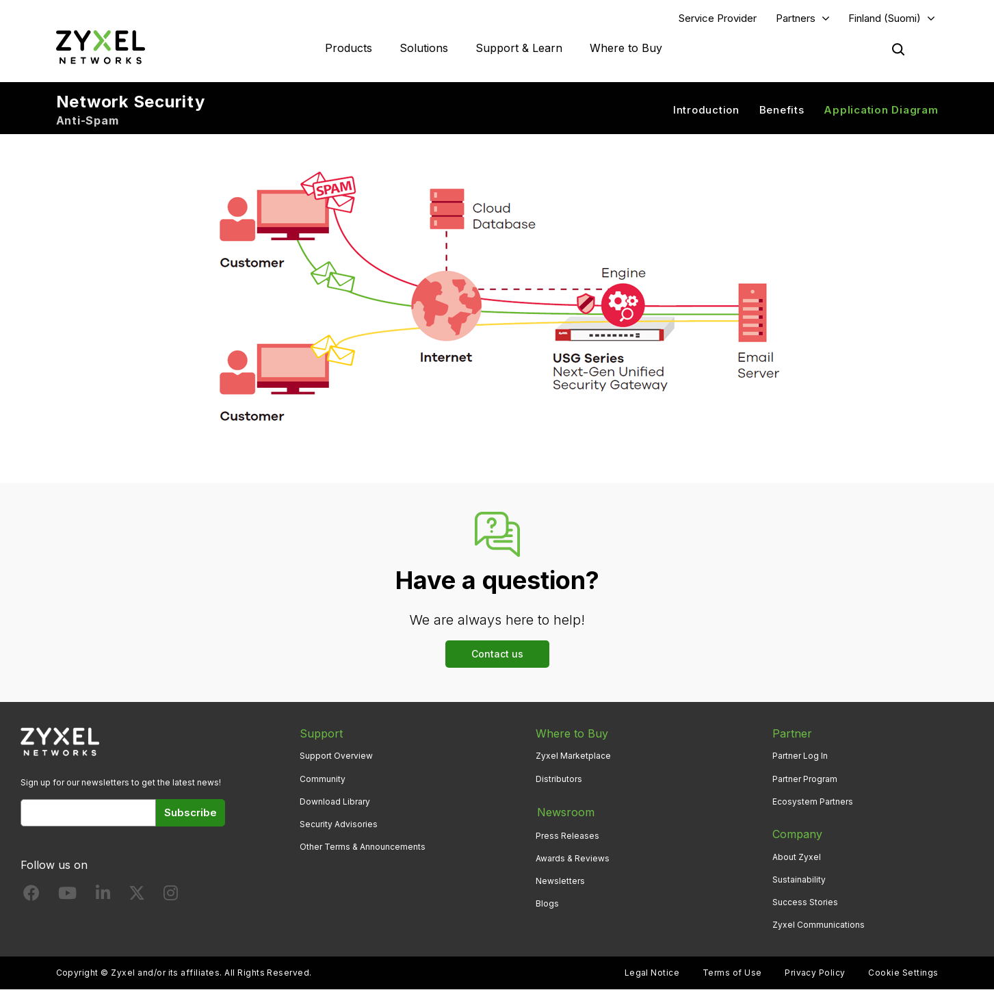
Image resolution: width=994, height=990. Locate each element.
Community (322, 779)
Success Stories (805, 902)
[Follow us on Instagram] (171, 896)
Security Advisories (339, 824)
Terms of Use (732, 973)
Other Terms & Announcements (363, 847)
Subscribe (190, 812)
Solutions (424, 48)
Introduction (706, 109)
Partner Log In (800, 756)
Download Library (335, 801)
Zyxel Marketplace (573, 756)
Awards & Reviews (573, 857)
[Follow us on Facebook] (31, 896)
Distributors (559, 779)
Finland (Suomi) (884, 18)
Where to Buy (626, 48)
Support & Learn (518, 48)
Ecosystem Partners (812, 801)
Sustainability (799, 879)
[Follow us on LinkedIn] (103, 896)
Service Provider (718, 18)
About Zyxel (796, 857)
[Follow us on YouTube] (67, 896)
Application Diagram (881, 109)
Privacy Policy (815, 973)
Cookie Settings (903, 973)
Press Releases (567, 834)
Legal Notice (652, 973)
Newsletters (560, 879)
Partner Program (804, 779)
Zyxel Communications (818, 925)
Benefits (782, 109)
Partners (795, 18)
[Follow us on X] (137, 896)
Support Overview (336, 756)
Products (348, 48)
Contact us (497, 654)
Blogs (547, 902)
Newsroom (564, 811)
